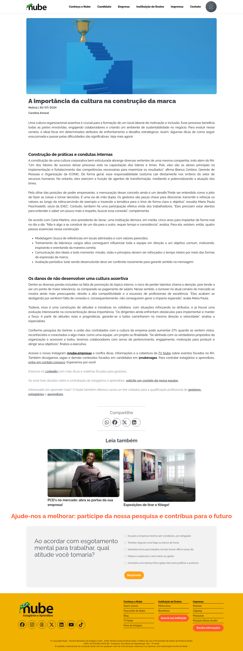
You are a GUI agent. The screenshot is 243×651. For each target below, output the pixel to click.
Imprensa (177, 6)
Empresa (124, 6)
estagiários (36, 394)
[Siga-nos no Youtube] (71, 624)
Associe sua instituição (173, 618)
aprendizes (55, 394)
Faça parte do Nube (134, 610)
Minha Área (164, 606)
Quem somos (131, 606)
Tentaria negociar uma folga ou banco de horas (153, 542)
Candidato (104, 6)
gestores (194, 389)
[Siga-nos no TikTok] (81, 624)
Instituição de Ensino (150, 6)
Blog (126, 615)
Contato (195, 6)
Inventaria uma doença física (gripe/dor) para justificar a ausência (163, 563)
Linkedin (51, 371)
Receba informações (208, 627)
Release (197, 606)
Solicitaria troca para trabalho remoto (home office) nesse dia (161, 549)
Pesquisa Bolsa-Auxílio (205, 620)
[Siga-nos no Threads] (42, 624)
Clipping (197, 610)
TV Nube (128, 620)
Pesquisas (198, 615)
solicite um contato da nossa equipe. (152, 380)
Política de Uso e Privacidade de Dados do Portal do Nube (165, 641)
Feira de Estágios (133, 625)
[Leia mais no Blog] (83, 478)
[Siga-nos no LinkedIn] (61, 624)
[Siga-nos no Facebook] (22, 624)
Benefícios (164, 610)
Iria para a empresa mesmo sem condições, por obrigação (159, 536)
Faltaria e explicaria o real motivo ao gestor (151, 556)
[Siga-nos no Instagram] (32, 624)
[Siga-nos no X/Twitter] (51, 624)
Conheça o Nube (80, 6)
